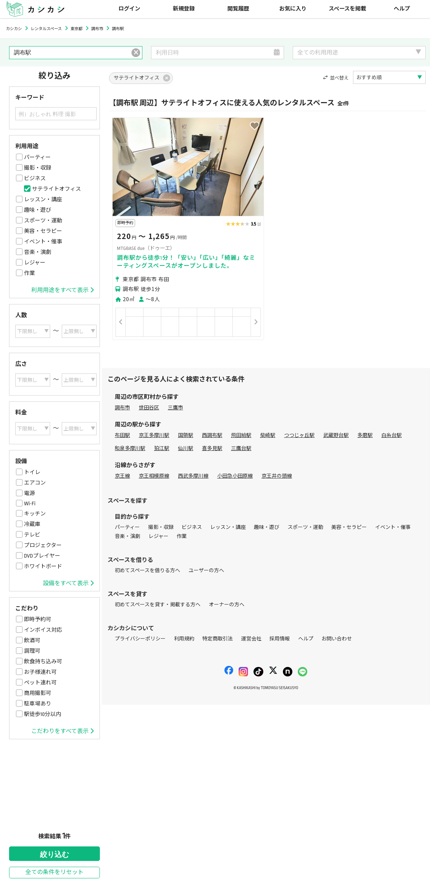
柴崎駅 (267, 435)
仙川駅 (185, 448)
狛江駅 (161, 448)
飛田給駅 (241, 435)
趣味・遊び (37, 210)
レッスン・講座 (43, 199)
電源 (29, 493)
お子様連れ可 (40, 672)
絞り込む (54, 854)
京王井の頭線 (276, 476)
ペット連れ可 (40, 682)
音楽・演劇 (37, 252)
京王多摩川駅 (154, 435)
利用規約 (184, 639)
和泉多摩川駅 (130, 448)
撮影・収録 (37, 168)
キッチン (35, 514)
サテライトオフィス (56, 189)
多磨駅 (365, 435)
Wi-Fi (30, 503)
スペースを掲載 (347, 9)
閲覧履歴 (238, 9)
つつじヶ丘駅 (299, 435)
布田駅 (122, 435)
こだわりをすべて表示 (62, 731)
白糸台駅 (391, 435)
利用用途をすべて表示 (62, 290)
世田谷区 (149, 407)
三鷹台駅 (241, 448)
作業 (29, 273)
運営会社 (251, 639)
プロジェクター (43, 545)
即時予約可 (37, 619)
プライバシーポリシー (140, 639)
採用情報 (279, 639)
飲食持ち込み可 (43, 661)
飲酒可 (32, 640)
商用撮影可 (37, 693)
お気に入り (293, 9)
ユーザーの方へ (206, 570)
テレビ (32, 535)
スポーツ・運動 (43, 220)
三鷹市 (175, 407)
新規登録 (184, 9)
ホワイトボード (43, 566)
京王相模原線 (154, 476)
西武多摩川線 (193, 476)
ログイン (129, 9)
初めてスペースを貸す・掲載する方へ (157, 604)
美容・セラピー (43, 231)
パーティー (37, 157)
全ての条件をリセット (54, 872)
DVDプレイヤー (42, 556)
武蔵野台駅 (336, 435)
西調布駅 (212, 435)
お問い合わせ (336, 639)
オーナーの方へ (226, 604)
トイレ (32, 472)
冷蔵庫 (32, 524)
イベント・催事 (43, 241)
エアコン (35, 483)
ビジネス (35, 178)
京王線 (122, 476)
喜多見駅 (212, 448)
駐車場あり (37, 704)
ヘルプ (402, 9)
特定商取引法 (217, 639)
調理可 (32, 651)
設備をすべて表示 (68, 583)
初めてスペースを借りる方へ (147, 570)
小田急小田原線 (235, 476)
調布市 (122, 407)
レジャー (34, 263)
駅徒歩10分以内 (42, 714)
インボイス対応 (43, 630)
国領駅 (185, 435)
